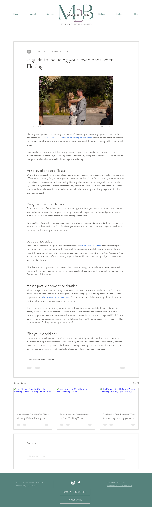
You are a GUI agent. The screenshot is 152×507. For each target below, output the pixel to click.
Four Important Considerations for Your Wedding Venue (75, 416)
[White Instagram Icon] (73, 482)
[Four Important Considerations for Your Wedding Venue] (76, 399)
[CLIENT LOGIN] (75, 500)
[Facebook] (79, 482)
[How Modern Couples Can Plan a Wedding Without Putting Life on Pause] (33, 399)
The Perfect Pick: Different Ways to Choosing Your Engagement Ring (119, 416)
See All (136, 383)
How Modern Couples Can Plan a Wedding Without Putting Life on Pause (33, 416)
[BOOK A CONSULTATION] (75, 492)
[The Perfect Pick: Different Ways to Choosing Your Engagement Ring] (119, 399)
